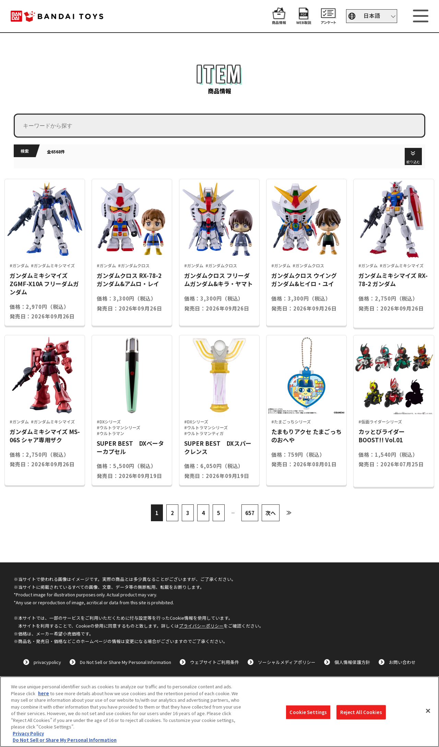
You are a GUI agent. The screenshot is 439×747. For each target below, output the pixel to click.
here (43, 693)
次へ (270, 512)
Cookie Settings (308, 712)
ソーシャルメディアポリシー (287, 662)
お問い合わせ (402, 662)
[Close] (428, 711)
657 (249, 512)
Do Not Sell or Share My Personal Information (125, 662)
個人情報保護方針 (352, 662)
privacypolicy (47, 662)
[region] (219, 711)
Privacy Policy (28, 733)
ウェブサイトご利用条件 (214, 662)
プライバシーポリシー (201, 625)
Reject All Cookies (361, 712)
